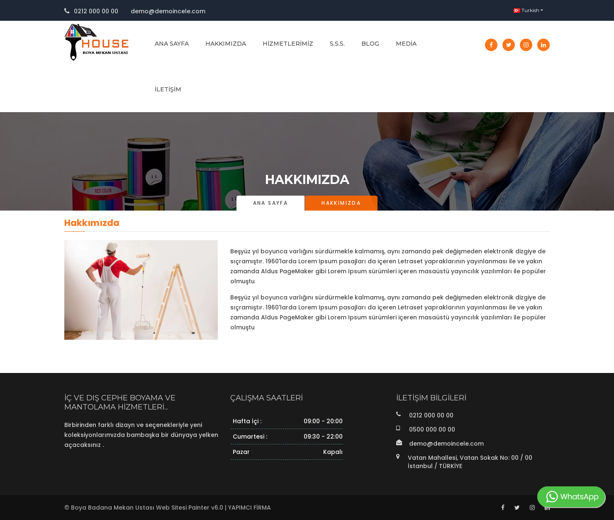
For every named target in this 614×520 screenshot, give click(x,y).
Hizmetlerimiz (288, 43)
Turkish (526, 10)
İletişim (168, 89)
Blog (370, 43)
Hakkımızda (225, 43)
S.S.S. (337, 43)
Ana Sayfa (172, 43)
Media (406, 43)
